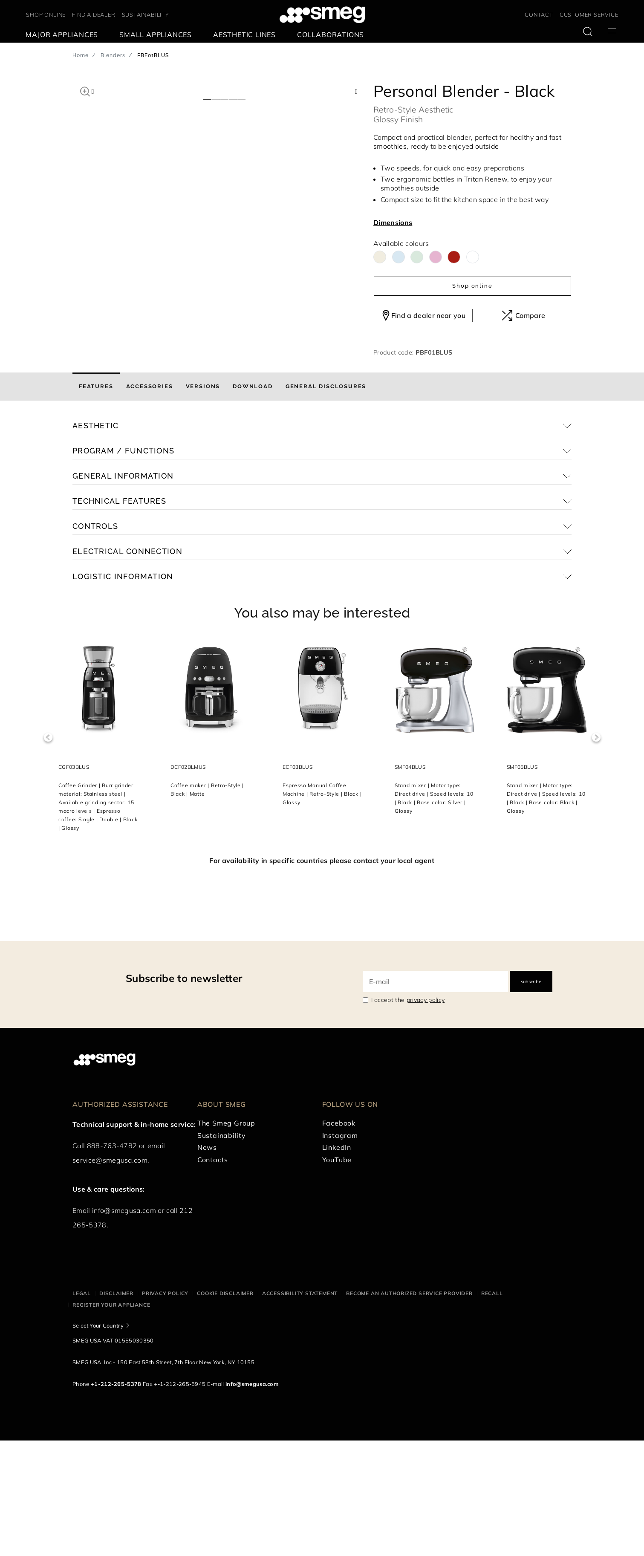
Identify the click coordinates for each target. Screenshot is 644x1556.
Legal (81, 1409)
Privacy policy (165, 1409)
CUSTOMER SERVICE (589, 14)
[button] (85, 90)
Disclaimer (116, 1409)
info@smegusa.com (124, 1326)
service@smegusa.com (109, 1275)
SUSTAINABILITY (145, 14)
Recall (492, 1409)
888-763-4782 (112, 1261)
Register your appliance (111, 1420)
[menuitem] (64, 34)
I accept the (408, 1115)
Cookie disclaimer (225, 1409)
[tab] (96, 502)
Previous (48, 853)
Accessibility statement (300, 1409)
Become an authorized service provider (409, 1409)
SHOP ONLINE (46, 14)
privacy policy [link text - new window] (426, 1115)
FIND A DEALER (93, 14)
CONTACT (539, 14)
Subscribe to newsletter (184, 1093)
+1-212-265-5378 (116, 1499)
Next (596, 853)
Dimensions (392, 222)
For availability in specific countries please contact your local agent (321, 976)
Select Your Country (98, 1441)
